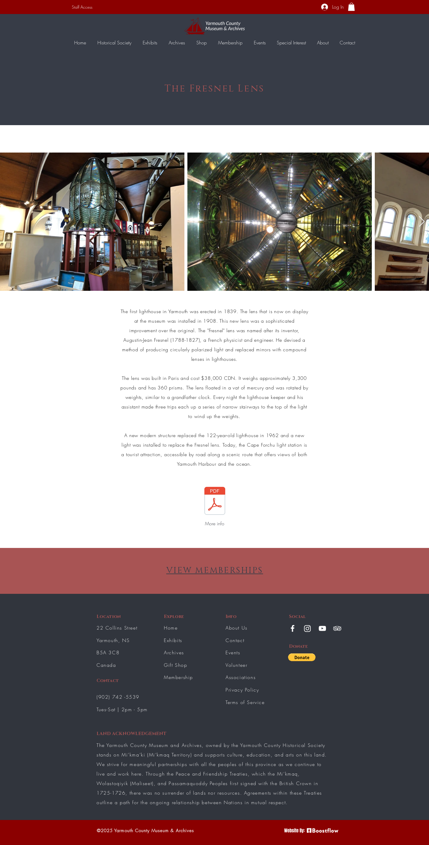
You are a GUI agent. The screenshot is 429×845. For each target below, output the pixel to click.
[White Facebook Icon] (292, 628)
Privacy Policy (242, 689)
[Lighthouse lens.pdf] (215, 501)
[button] (351, 7)
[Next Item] (421, 222)
